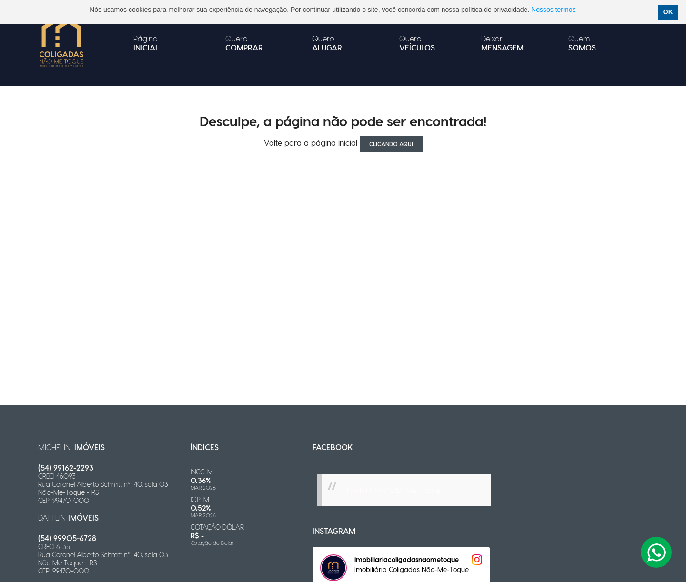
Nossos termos (553, 9)
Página (146, 43)
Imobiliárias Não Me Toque (393, 490)
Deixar (502, 43)
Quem (582, 43)
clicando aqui (391, 143)
